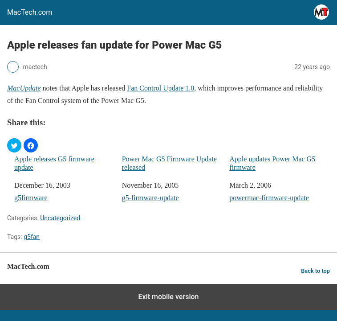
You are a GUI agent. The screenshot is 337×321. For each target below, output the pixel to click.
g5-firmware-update (150, 198)
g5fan (32, 236)
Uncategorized (60, 218)
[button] (14, 145)
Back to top (315, 271)
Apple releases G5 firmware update (54, 163)
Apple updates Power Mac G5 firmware (272, 163)
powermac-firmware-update (269, 198)
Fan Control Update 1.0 (160, 88)
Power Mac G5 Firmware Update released (169, 163)
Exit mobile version (168, 296)
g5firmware (31, 198)
